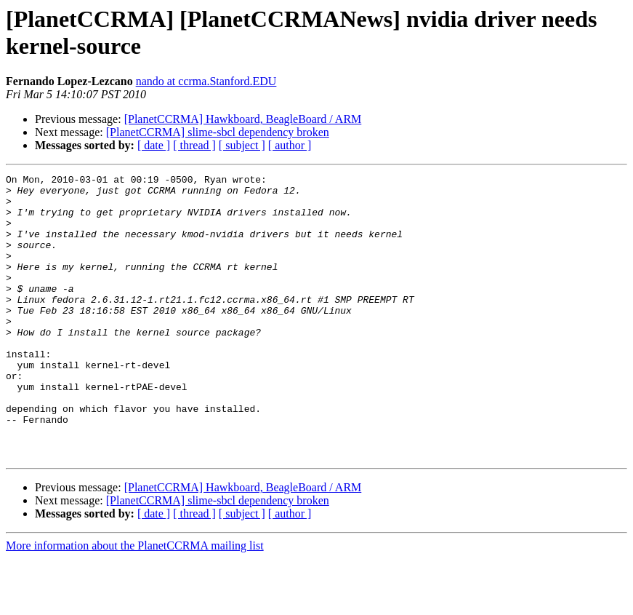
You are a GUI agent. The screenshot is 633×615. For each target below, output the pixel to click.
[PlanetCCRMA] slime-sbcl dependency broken (217, 132)
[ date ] (153, 145)
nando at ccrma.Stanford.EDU (206, 81)
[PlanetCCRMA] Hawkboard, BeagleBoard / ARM (243, 119)
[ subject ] (242, 145)
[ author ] (290, 145)
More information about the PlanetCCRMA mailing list (135, 602)
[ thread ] (194, 145)
